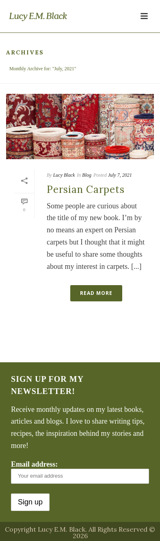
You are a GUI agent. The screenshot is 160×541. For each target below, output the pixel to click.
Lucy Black (64, 175)
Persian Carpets (86, 189)
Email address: (80, 472)
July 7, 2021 (120, 175)
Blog (86, 175)
